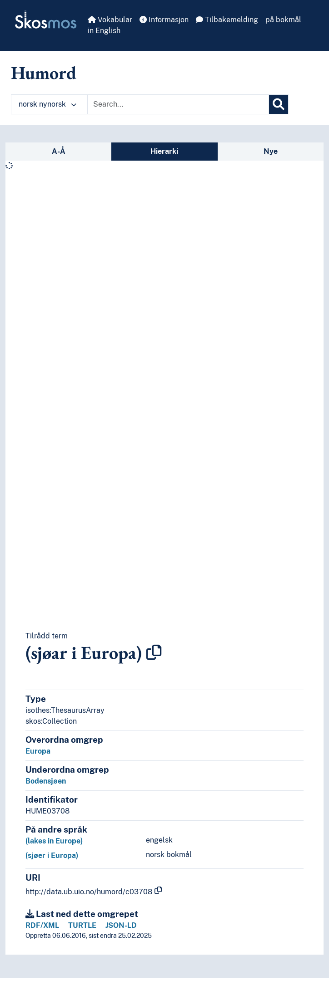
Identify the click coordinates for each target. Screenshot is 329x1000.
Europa (37, 751)
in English (104, 30)
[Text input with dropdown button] (178, 104)
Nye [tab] (271, 151)
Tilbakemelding (227, 19)
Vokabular (110, 19)
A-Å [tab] (58, 151)
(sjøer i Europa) (51, 855)
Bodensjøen (45, 781)
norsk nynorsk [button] (47, 104)
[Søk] (279, 104)
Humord (43, 72)
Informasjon (164, 19)
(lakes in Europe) (54, 841)
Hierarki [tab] (164, 151)
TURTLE (82, 925)
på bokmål (283, 19)
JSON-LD (121, 925)
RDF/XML (42, 925)
